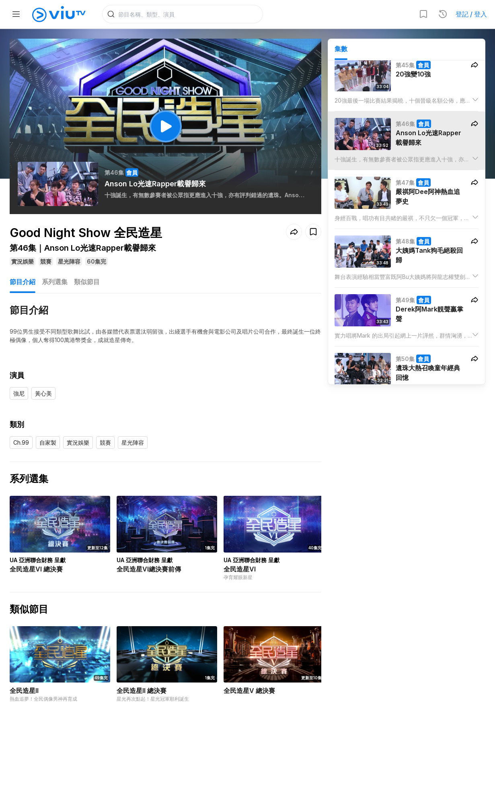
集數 (341, 49)
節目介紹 (22, 282)
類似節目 (87, 282)
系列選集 (55, 282)
